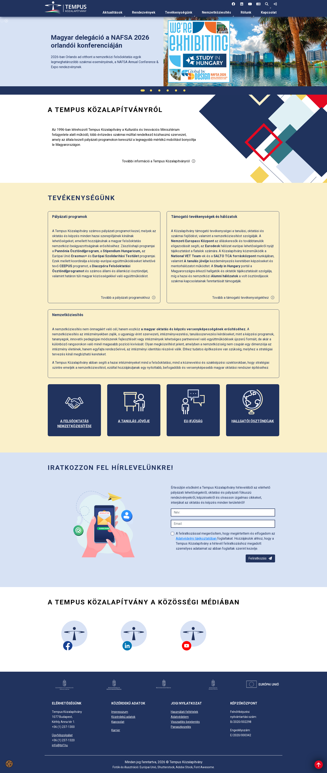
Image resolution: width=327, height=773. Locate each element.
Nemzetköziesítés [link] (216, 12)
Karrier (115, 730)
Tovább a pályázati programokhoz (128, 298)
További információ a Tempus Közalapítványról (159, 161)
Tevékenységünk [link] (178, 12)
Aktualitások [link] (112, 12)
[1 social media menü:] (233, 4)
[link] (275, 4)
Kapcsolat (269, 12)
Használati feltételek (184, 711)
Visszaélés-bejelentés (185, 721)
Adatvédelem (180, 716)
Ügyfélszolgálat (62, 735)
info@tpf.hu (60, 745)
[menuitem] (112, 12)
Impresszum (119, 711)
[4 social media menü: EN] (258, 4)
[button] (267, 4)
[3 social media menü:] (250, 4)
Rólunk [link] (246, 12)
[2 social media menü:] (242, 4)
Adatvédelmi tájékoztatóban (196, 538)
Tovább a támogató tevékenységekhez (243, 298)
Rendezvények (143, 12)
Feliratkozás (260, 558)
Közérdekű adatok (123, 716)
